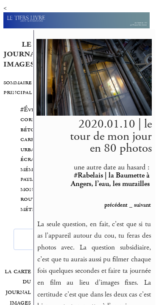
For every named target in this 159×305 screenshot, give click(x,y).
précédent (116, 205)
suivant (142, 205)
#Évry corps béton (29, 119)
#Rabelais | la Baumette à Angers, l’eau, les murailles (110, 179)
